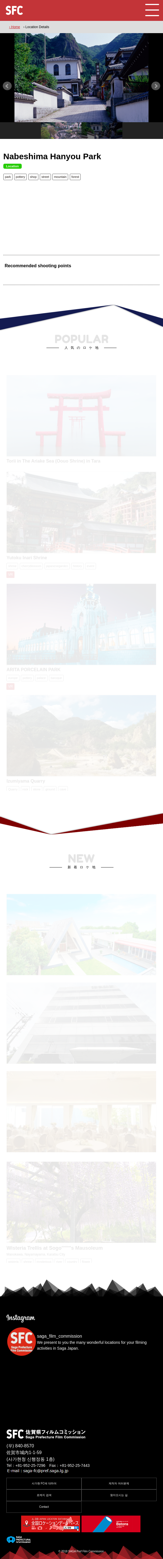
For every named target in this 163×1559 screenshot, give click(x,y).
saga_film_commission (59, 1336)
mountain (60, 176)
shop (33, 176)
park (8, 176)
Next (155, 86)
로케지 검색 (44, 1495)
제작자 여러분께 (119, 1483)
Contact (44, 1506)
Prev (7, 86)
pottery (20, 176)
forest (75, 176)
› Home (14, 27)
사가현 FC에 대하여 (44, 1483)
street (45, 176)
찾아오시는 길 (119, 1495)
